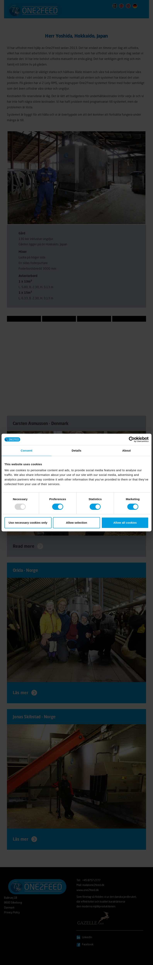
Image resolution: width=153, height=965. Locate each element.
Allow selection (76, 522)
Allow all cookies (125, 522)
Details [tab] (76, 450)
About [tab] (126, 450)
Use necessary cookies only (28, 522)
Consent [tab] (26, 450)
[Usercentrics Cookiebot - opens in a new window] (132, 439)
